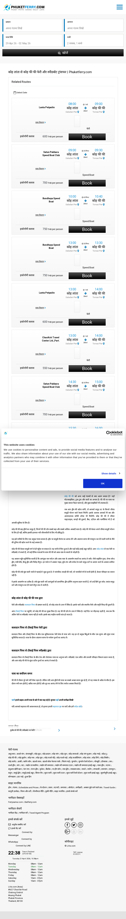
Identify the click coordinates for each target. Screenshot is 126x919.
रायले (84, 769)
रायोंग (89, 769)
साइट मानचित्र (59, 791)
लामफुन (112, 769)
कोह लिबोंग (104, 757)
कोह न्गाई (96, 754)
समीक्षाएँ (79, 787)
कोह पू (104, 754)
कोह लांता (72, 108)
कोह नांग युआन (85, 754)
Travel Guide (109, 787)
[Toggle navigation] (120, 6)
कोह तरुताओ (73, 754)
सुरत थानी (47, 773)
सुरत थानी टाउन (59, 773)
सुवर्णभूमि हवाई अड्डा (108, 773)
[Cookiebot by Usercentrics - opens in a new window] (108, 433)
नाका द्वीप (100, 765)
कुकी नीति (49, 791)
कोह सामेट (12, 761)
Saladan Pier (72, 112)
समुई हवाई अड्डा (28, 773)
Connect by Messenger (20, 833)
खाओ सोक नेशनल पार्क (51, 761)
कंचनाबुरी (29, 754)
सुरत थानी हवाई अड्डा (91, 773)
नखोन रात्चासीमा (32, 765)
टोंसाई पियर (19, 611)
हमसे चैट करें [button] (14, 828)
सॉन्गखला (12, 776)
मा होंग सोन (56, 769)
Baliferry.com (31, 802)
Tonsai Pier (99, 112)
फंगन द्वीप (34, 769)
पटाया (108, 765)
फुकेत (42, 769)
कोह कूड (37, 754)
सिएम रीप (39, 773)
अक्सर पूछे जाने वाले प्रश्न (93, 787)
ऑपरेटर (71, 787)
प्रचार (50, 787)
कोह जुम (63, 754)
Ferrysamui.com (15, 802)
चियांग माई (66, 761)
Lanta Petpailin (47, 107)
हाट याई (20, 776)
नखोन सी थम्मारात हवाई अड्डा (84, 765)
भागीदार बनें (23, 813)
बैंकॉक (48, 769)
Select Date (20, 92)
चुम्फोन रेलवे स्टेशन (85, 761)
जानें (13, 700)
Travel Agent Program (39, 813)
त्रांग (18, 765)
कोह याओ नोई (49, 757)
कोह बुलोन (22, 757)
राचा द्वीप (65, 769)
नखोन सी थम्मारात (46, 765)
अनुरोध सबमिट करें (17, 824)
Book (87, 136)
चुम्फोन (74, 761)
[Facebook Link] (67, 825)
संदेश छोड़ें (78, 706)
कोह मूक (39, 757)
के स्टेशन (43, 787)
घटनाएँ (56, 787)
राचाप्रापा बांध (75, 769)
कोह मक (31, 757)
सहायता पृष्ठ (57, 706)
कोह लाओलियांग (75, 757)
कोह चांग (55, 754)
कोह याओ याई (62, 757)
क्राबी (20, 761)
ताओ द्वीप (11, 765)
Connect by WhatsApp (20, 840)
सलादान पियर (30, 605)
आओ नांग (20, 754)
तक (110, 761)
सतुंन (10, 773)
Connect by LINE (19, 845)
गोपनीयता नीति (38, 791)
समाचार (63, 787)
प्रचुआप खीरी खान (15, 769)
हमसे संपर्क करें (72, 791)
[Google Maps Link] (67, 831)
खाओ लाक (37, 761)
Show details (109, 473)
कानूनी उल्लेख (13, 791)
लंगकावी (96, 769)
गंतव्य (15, 787)
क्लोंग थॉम (27, 761)
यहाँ (57, 700)
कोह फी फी (98, 108)
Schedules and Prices (28, 787)
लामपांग (104, 769)
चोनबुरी (96, 761)
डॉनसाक (104, 761)
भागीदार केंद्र (12, 813)
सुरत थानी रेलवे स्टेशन (74, 773)
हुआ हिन (28, 776)
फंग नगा (26, 769)
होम (9, 787)
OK (103, 483)
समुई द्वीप (17, 773)
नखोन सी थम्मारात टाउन (64, 765)
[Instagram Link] (80, 825)
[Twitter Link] (74, 825)
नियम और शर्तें (25, 791)
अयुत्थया (11, 754)
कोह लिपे (95, 757)
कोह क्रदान (46, 754)
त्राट (22, 765)
